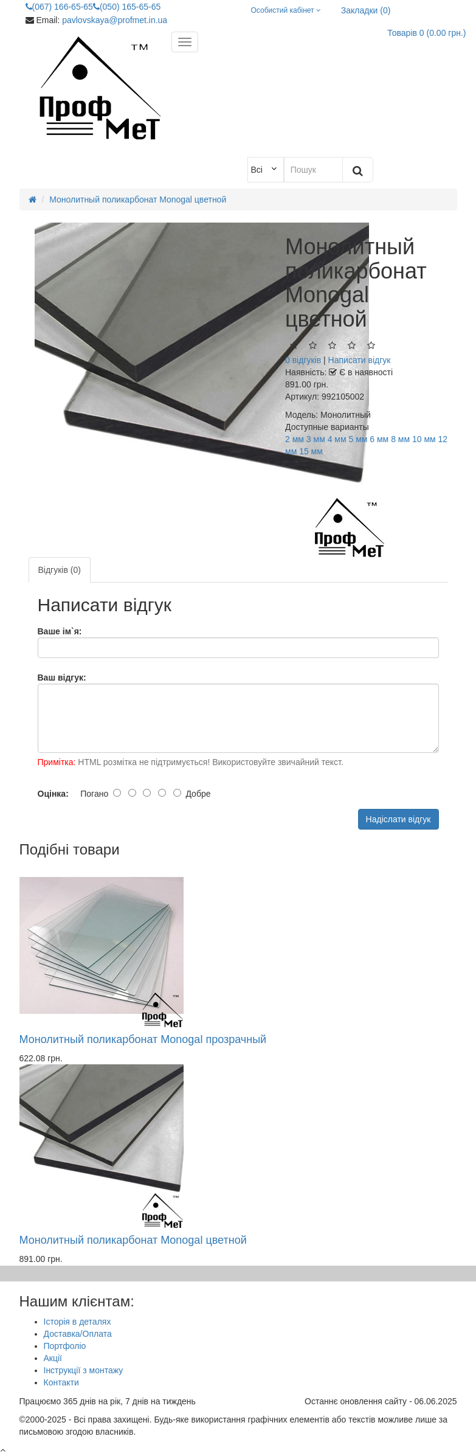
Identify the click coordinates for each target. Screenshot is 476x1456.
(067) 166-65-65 (59, 7)
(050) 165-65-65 (126, 7)
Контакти (61, 1382)
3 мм (315, 439)
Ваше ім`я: (60, 631)
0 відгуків (303, 360)
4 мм (337, 439)
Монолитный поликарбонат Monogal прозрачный (143, 1039)
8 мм (400, 439)
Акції (53, 1358)
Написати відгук (359, 360)
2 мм (294, 439)
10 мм (424, 439)
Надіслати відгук (398, 819)
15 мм (311, 451)
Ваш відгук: (62, 677)
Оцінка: (53, 794)
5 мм (357, 439)
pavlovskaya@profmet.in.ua (114, 20)
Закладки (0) (366, 10)
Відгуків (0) (59, 570)
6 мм (379, 439)
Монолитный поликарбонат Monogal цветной (133, 1240)
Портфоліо (65, 1346)
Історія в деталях (77, 1321)
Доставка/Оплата (78, 1334)
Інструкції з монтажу (83, 1370)
